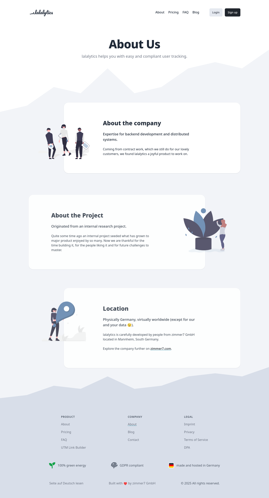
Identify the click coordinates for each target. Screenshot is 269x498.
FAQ (186, 12)
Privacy (189, 432)
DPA (187, 447)
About (160, 12)
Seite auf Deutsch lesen (66, 483)
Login (216, 12)
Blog (196, 12)
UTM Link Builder (73, 447)
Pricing (173, 12)
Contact (133, 440)
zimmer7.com (160, 356)
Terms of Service (196, 440)
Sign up (232, 12)
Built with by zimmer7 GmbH (132, 483)
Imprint (189, 424)
